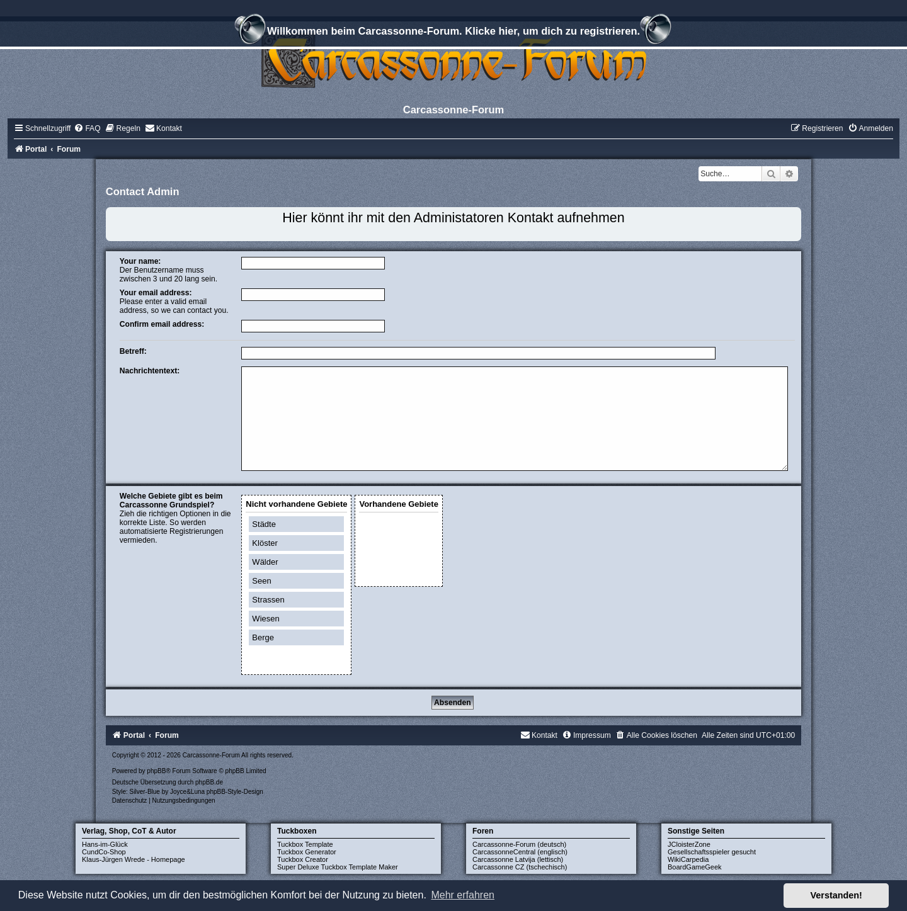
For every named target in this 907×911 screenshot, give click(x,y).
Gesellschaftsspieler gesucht (712, 852)
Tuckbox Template (305, 844)
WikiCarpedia (688, 859)
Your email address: (156, 292)
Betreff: (133, 351)
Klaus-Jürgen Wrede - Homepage (133, 859)
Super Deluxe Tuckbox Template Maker (337, 867)
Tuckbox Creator (302, 859)
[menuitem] (87, 128)
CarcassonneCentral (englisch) (520, 852)
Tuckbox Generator (306, 852)
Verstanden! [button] (836, 895)
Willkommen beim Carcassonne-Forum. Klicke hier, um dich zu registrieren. (453, 32)
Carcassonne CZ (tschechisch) (519, 867)
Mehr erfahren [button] (462, 895)
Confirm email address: (162, 324)
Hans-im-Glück (105, 844)
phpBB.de (209, 782)
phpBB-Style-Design (235, 791)
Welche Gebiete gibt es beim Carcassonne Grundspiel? (171, 500)
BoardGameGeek (695, 867)
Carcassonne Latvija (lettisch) (517, 859)
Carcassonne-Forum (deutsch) (519, 844)
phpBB (156, 770)
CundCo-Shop (104, 852)
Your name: (140, 261)
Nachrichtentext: (150, 370)
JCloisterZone (689, 844)
